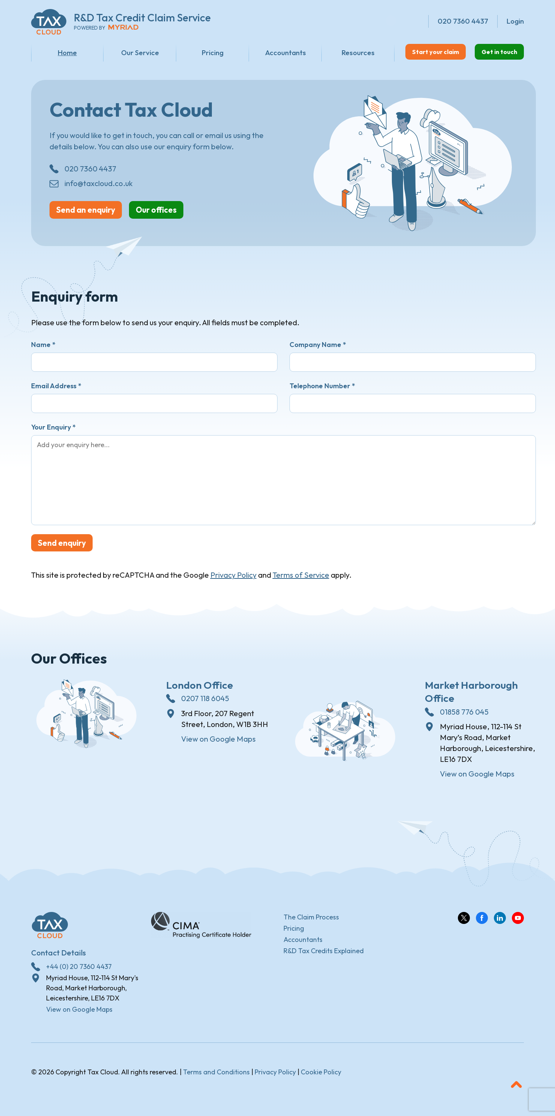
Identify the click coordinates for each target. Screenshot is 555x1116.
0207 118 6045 (205, 704)
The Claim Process (311, 923)
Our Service (129, 52)
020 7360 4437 (90, 171)
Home (64, 52)
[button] (516, 1090)
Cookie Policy (321, 1078)
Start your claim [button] (409, 52)
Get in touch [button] (491, 52)
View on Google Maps (218, 745)
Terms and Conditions (216, 1078)
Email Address (56, 390)
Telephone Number (322, 390)
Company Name (318, 349)
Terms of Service (301, 581)
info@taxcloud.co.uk (98, 186)
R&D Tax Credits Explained (324, 956)
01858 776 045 (464, 717)
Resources (326, 52)
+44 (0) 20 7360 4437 (79, 972)
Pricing (195, 52)
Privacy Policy (233, 581)
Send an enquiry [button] (95, 213)
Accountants (260, 52)
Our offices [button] (183, 213)
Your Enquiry (53, 431)
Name (43, 349)
